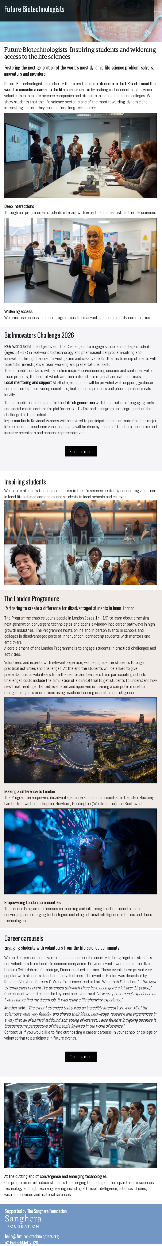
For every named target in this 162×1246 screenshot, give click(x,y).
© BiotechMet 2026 (21, 1242)
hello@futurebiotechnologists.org (32, 1236)
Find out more (81, 451)
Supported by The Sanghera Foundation (35, 1210)
